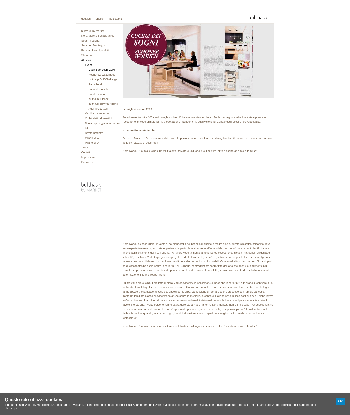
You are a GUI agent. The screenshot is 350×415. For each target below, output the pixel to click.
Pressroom (87, 162)
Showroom (87, 55)
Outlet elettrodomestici (98, 118)
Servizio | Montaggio (93, 45)
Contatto (86, 152)
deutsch (86, 18)
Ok (340, 401)
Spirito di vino (97, 94)
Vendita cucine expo (97, 113)
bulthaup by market (92, 30)
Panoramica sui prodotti (95, 50)
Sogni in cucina (90, 40)
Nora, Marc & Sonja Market (97, 35)
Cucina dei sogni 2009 (102, 69)
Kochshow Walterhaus (102, 74)
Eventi (89, 64)
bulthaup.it (115, 18)
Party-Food (95, 84)
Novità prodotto (94, 132)
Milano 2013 (92, 137)
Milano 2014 (92, 142)
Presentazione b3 (99, 89)
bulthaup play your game (103, 103)
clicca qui (11, 408)
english (100, 18)
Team (84, 147)
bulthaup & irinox (99, 98)
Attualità (86, 60)
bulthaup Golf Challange (103, 79)
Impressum (88, 157)
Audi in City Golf (98, 108)
